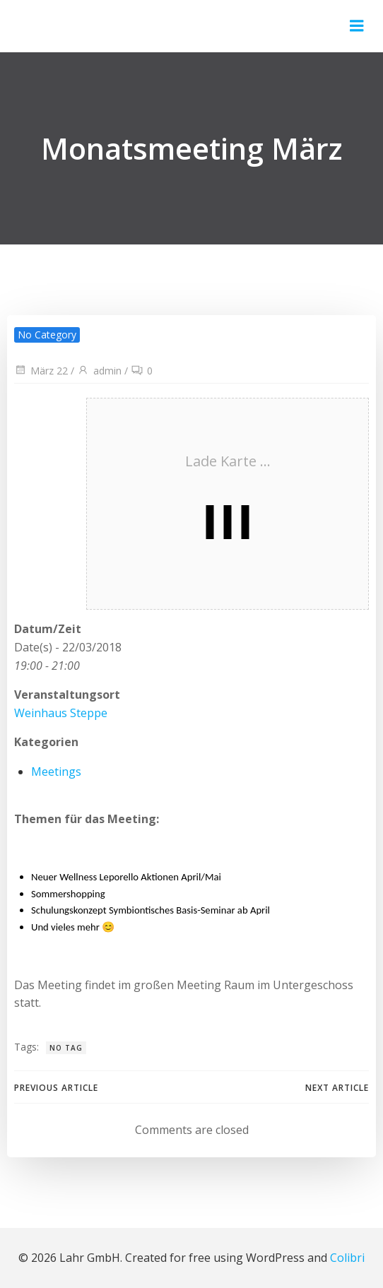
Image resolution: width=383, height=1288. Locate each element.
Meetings (56, 771)
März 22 (41, 370)
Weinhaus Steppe (60, 713)
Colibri (347, 1257)
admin (99, 370)
